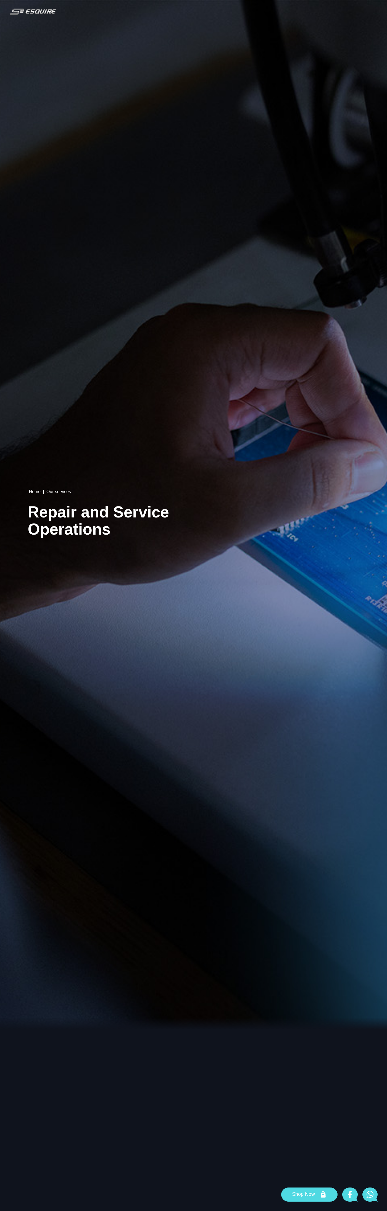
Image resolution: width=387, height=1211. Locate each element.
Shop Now (303, 1194)
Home (35, 491)
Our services (58, 491)
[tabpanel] (193, 514)
